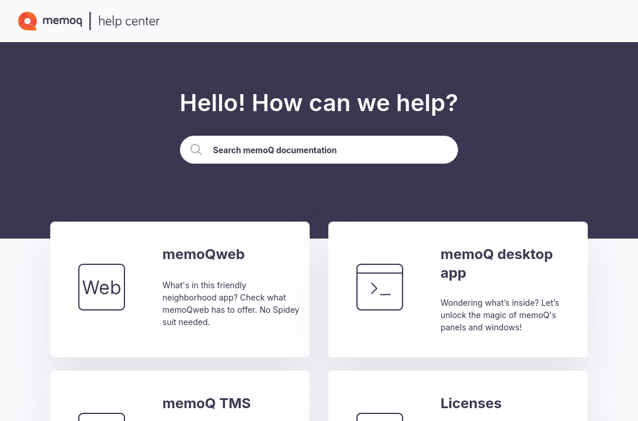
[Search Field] (319, 150)
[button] (196, 150)
